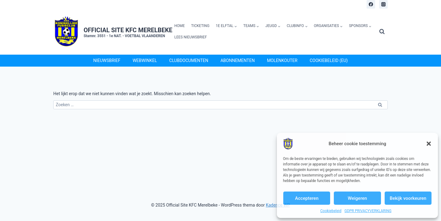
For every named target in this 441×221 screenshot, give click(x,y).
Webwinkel (145, 60)
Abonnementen (238, 60)
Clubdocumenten (188, 60)
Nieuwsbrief (106, 60)
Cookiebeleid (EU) (329, 60)
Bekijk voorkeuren (408, 198)
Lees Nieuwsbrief (190, 37)
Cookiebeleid (330, 211)
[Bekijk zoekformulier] (382, 31)
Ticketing (200, 26)
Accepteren (306, 198)
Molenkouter (282, 60)
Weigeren (357, 198)
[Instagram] (383, 4)
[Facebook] (371, 4)
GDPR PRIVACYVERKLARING (368, 211)
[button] (429, 144)
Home (179, 26)
